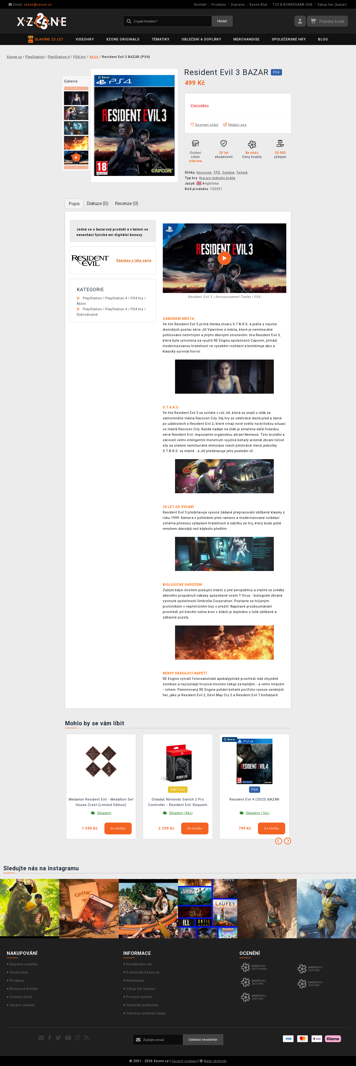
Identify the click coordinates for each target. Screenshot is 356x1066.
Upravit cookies (21, 1005)
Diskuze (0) (97, 203)
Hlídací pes (235, 125)
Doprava (238, 4)
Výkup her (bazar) (332, 4)
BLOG (323, 39)
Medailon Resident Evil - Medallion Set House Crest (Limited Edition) (101, 802)
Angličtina (208, 183)
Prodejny (219, 4)
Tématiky (160, 39)
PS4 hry (137, 298)
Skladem (104, 813)
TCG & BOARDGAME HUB (292, 4)
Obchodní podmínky (140, 1005)
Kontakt (200, 4)
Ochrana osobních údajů (144, 1013)
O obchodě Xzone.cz (141, 972)
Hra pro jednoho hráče (217, 178)
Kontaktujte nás (137, 964)
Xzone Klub (258, 4)
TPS (216, 172)
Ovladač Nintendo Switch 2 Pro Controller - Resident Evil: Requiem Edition (177, 802)
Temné (242, 172)
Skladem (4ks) (181, 813)
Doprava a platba (22, 964)
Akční (81, 303)
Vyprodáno (199, 105)
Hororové (204, 172)
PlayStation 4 (116, 298)
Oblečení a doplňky (201, 39)
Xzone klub (17, 972)
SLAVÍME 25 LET (45, 39)
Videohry (85, 39)
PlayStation (92, 298)
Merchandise (246, 39)
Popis (74, 203)
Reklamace (133, 980)
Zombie (228, 172)
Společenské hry (289, 39)
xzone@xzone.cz (30, 4)
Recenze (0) (126, 203)
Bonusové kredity (22, 989)
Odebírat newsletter (203, 1040)
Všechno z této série (133, 260)
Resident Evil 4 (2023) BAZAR (254, 799)
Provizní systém (138, 997)
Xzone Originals (122, 39)
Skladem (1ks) (257, 813)
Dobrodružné (87, 314)
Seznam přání (204, 125)
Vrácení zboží (19, 997)
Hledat (222, 21)
